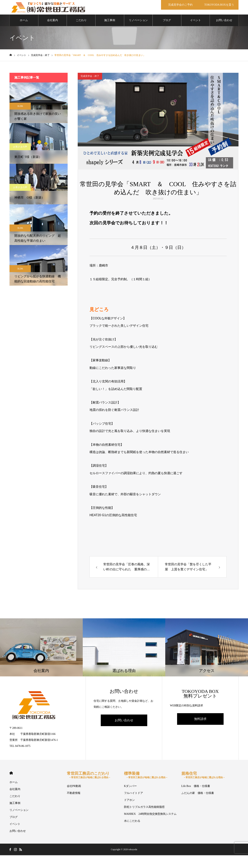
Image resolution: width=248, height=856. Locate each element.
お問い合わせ (224, 21)
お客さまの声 (20, 147)
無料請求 (200, 719)
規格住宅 (203, 776)
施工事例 (109, 21)
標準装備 (146, 776)
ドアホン (129, 800)
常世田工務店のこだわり (89, 776)
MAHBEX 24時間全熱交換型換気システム (150, 814)
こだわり (81, 21)
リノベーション (138, 21)
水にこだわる (132, 821)
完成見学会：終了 (90, 77)
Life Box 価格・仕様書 (195, 786)
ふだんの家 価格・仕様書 (197, 793)
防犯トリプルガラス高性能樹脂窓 (144, 807)
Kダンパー (130, 786)
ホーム (24, 21)
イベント (195, 21)
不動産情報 (73, 793)
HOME (11, 773)
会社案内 (52, 21)
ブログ (167, 21)
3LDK (20, 107)
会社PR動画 (74, 786)
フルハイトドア (133, 793)
